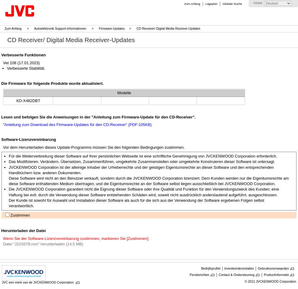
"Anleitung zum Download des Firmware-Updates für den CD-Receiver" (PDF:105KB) (77, 124)
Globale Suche (232, 3)
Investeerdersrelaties (239, 268)
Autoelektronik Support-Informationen (60, 28)
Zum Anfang (192, 3)
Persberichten (199, 275)
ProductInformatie (276, 275)
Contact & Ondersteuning (236, 275)
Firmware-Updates (112, 28)
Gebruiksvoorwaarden (273, 268)
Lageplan (211, 3)
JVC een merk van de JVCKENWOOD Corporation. (38, 282)
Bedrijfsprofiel (211, 268)
